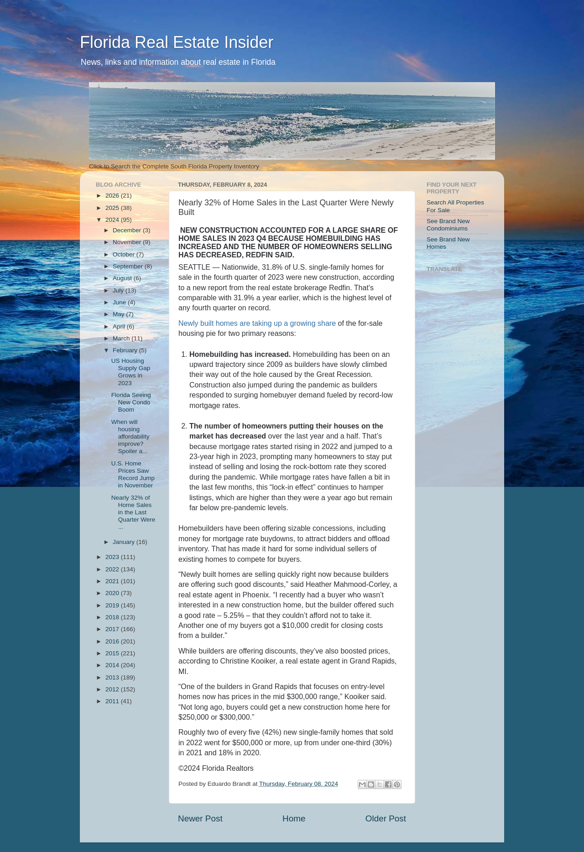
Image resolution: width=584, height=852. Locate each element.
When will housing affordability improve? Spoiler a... (130, 436)
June (120, 302)
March (122, 338)
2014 (113, 665)
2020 (113, 593)
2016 (113, 641)
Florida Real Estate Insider (176, 42)
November (128, 242)
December (128, 230)
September (129, 266)
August (123, 278)
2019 (113, 605)
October (124, 254)
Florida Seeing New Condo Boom (131, 402)
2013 (113, 677)
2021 (113, 581)
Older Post (385, 818)
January (124, 541)
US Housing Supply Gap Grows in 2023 (131, 372)
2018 (113, 617)
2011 (113, 701)
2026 (113, 195)
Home (293, 818)
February (126, 350)
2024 (113, 219)
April (120, 326)
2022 (113, 569)
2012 (113, 689)
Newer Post (200, 818)
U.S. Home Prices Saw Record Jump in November (133, 474)
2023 (113, 557)
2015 (113, 653)
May (119, 314)
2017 (113, 629)
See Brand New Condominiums (448, 225)
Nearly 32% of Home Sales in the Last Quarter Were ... (133, 512)
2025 (113, 207)
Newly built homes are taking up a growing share (257, 323)
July (119, 290)
